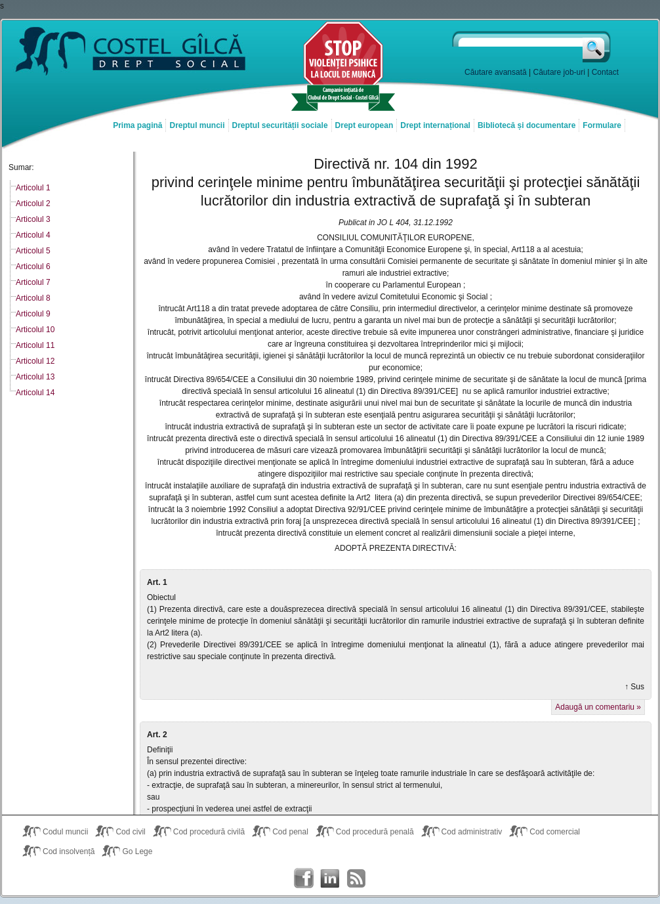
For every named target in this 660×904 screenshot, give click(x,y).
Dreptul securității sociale (280, 125)
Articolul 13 (35, 376)
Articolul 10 (35, 329)
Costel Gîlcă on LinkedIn (330, 878)
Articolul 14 (35, 392)
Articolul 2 (33, 203)
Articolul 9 (33, 313)
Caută (597, 46)
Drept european (364, 125)
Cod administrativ (472, 831)
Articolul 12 (35, 361)
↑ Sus (634, 686)
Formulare (602, 125)
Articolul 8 (33, 298)
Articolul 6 (33, 266)
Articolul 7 (33, 282)
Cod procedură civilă (209, 831)
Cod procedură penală (375, 831)
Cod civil (130, 831)
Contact (605, 72)
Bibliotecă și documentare (526, 125)
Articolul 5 (33, 250)
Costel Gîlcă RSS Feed (356, 878)
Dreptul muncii (196, 125)
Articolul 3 (33, 219)
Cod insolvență (68, 851)
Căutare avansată (495, 72)
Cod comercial (554, 831)
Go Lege (137, 851)
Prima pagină (137, 125)
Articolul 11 (35, 345)
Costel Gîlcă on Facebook (303, 878)
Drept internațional (435, 125)
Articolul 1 (33, 187)
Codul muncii (65, 831)
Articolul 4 (33, 235)
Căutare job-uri (559, 72)
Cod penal (290, 831)
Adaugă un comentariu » (598, 707)
